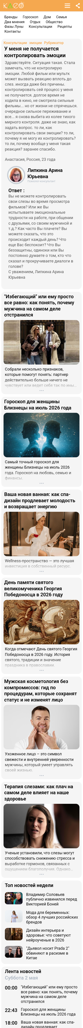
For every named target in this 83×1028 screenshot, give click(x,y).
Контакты (12, 31)
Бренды (10, 17)
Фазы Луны (13, 26)
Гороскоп (30, 17)
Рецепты (65, 26)
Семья (61, 17)
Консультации (40, 26)
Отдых (35, 22)
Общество (54, 22)
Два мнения (14, 22)
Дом (47, 17)
